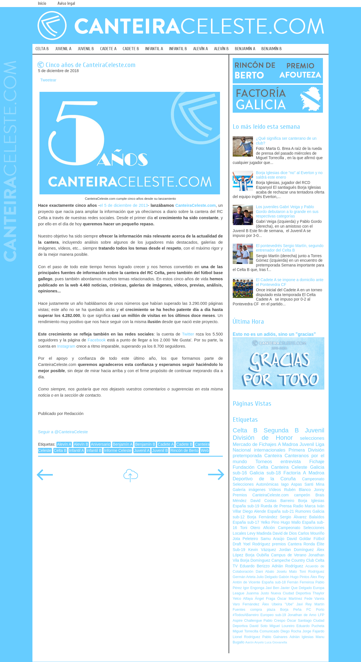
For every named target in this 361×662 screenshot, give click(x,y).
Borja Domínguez (255, 560)
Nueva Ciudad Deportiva (291, 593)
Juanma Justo (257, 593)
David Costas (263, 501)
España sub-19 (246, 506)
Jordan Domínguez (296, 550)
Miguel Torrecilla (245, 631)
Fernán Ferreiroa (300, 582)
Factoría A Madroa (303, 473)
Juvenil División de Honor (278, 434)
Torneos (264, 461)
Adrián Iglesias (302, 637)
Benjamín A (123, 444)
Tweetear (48, 80)
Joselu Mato (287, 572)
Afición (269, 528)
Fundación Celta (250, 467)
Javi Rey (304, 604)
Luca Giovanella (276, 642)
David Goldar (299, 539)
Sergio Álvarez (293, 517)
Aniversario (100, 444)
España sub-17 (246, 522)
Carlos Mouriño (311, 533)
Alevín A (64, 444)
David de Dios (284, 533)
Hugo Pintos (299, 577)
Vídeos (275, 490)
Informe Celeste (117, 450)
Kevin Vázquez (262, 550)
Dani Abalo (265, 572)
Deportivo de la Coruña (264, 478)
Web (205, 450)
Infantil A (76, 450)
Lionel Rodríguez (246, 637)
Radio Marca (304, 506)
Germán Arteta (244, 577)
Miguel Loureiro (281, 626)
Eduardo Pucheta (310, 626)
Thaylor (318, 593)
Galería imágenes (249, 490)
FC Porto (315, 610)
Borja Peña (290, 610)
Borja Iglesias (311, 501)
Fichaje (316, 461)
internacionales (269, 450)
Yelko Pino (270, 522)
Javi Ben (272, 588)
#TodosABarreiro (246, 615)
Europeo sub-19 (273, 615)
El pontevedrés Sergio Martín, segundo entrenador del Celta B (289, 248)
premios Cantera (287, 544)
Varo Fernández (246, 604)
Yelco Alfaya (243, 599)
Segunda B (281, 430)
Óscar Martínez (289, 599)
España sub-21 (280, 511)
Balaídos (316, 517)
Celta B (60, 450)
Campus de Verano (288, 555)
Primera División (306, 450)
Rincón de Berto (184, 450)
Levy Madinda (259, 533)
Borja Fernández (262, 517)
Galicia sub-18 (265, 473)
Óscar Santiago (299, 621)
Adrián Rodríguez (287, 566)
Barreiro (287, 501)
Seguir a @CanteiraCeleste (63, 432)
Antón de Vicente (246, 582)
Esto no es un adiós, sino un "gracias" (274, 334)
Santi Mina (314, 484)
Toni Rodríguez (311, 572)
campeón (302, 495)
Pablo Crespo (274, 621)
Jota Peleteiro (245, 539)
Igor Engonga (253, 588)
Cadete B (184, 444)
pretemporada (247, 455)
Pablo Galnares (274, 637)
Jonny (319, 490)
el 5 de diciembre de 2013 (124, 205)
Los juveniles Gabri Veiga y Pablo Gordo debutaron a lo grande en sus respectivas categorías (287, 211)
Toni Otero (250, 528)
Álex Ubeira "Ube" (278, 604)
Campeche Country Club (292, 560)
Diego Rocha (291, 631)
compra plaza (262, 610)
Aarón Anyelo (254, 642)
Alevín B (81, 444)
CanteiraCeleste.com (195, 205)
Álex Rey (317, 577)
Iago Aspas (291, 484)
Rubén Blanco (297, 490)
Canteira (273, 455)
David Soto (259, 626)
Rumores (303, 511)
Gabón (284, 577)
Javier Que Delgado (296, 588)
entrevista (291, 461)
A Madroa (288, 444)
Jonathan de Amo (302, 615)
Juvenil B (160, 450)
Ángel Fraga (265, 599)
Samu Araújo (272, 539)
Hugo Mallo (291, 522)
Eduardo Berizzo (255, 566)
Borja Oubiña (257, 555)
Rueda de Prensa (276, 506)
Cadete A (166, 444)
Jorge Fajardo (313, 631)
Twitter (188, 334)
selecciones (312, 438)
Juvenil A (141, 450)
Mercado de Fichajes (254, 444)
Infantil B (94, 450)
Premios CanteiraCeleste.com (261, 495)
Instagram (66, 346)
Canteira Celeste (289, 467)
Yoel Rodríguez (256, 544)
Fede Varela (314, 599)
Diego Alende (254, 511)
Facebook (97, 340)
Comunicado (269, 631)
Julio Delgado (267, 577)
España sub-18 (274, 582)
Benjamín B (145, 444)
